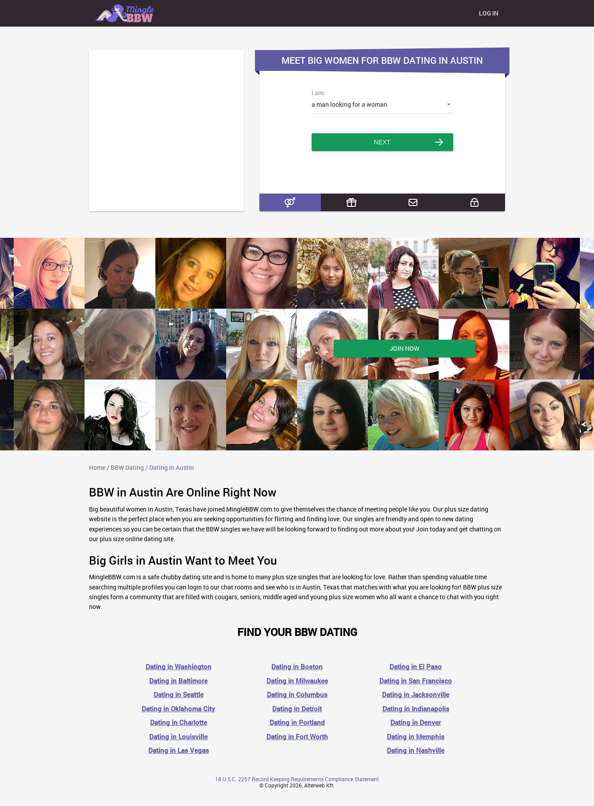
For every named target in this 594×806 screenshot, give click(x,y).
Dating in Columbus (297, 694)
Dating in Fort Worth (297, 736)
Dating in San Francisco (415, 681)
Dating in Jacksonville (415, 694)
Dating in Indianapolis (415, 709)
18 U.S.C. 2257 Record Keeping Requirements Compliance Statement (297, 779)
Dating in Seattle (179, 694)
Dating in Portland (297, 722)
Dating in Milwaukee (297, 681)
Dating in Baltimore (178, 681)
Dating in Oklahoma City (178, 709)
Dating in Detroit (297, 709)
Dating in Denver (415, 722)
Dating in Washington (179, 667)
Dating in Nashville (415, 750)
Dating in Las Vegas (178, 750)
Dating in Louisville (178, 736)
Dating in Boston (297, 667)
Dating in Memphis (415, 736)
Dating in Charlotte (178, 722)
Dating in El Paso (416, 667)
